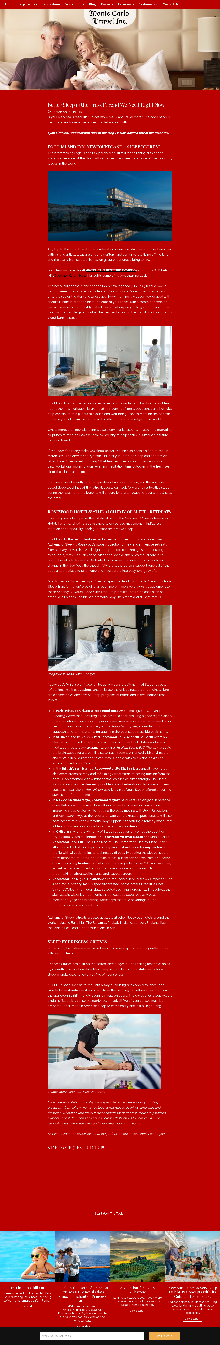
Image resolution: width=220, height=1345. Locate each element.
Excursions (126, 4)
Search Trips (74, 4)
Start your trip (164, 1336)
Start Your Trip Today (110, 1213)
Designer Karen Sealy (71, 275)
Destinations (51, 4)
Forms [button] (107, 4)
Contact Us (170, 4)
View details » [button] (27, 1306)
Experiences (28, 4)
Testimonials (148, 4)
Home (9, 4)
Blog (92, 4)
